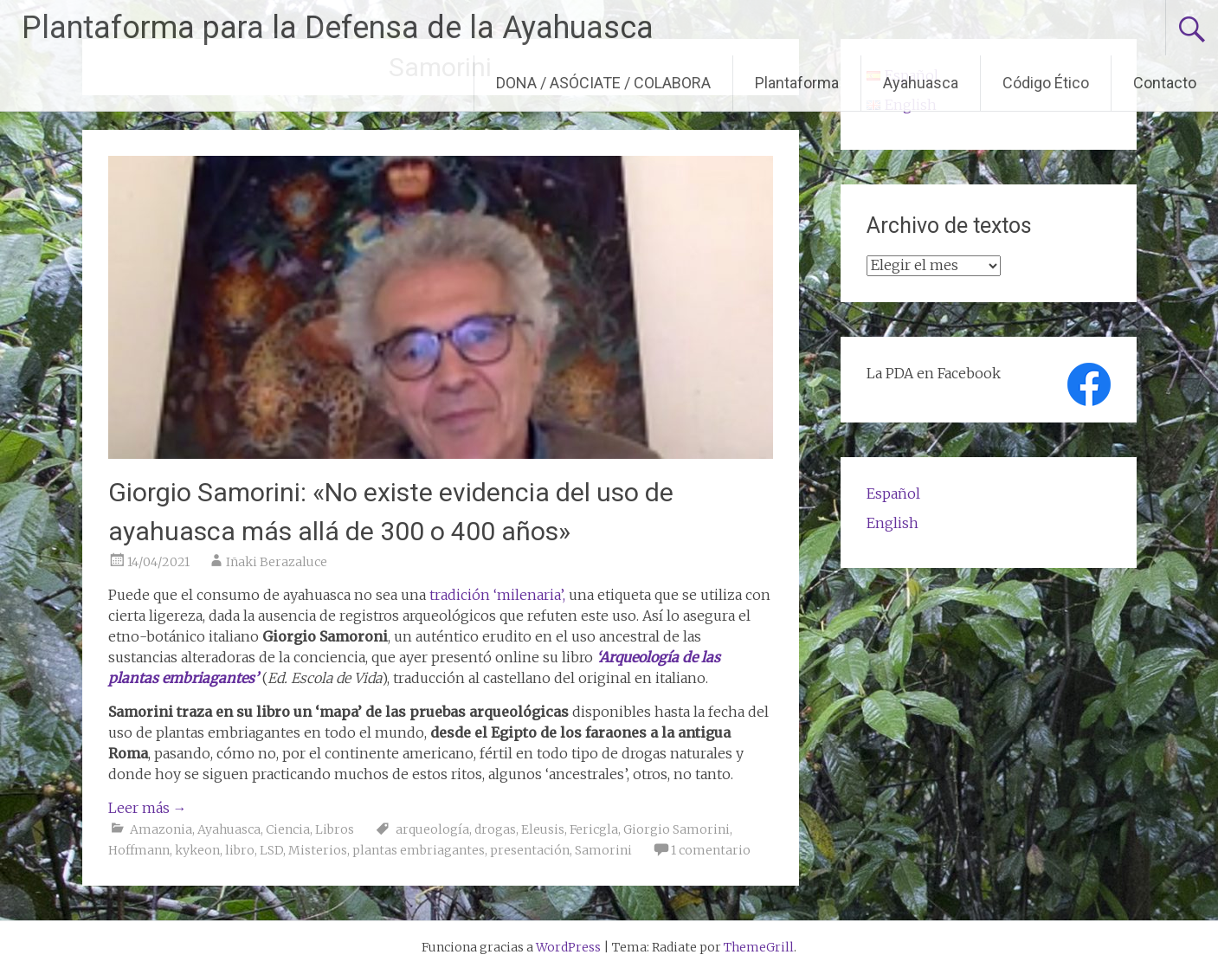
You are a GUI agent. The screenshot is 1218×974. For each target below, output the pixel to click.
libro (240, 850)
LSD (271, 850)
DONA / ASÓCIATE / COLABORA (603, 83)
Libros (334, 829)
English (892, 523)
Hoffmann (139, 850)
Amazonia (161, 829)
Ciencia (288, 829)
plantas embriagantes (418, 850)
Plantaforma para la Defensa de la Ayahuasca (338, 28)
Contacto (1164, 83)
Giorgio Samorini (676, 829)
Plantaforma (797, 83)
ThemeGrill (759, 947)
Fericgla (594, 829)
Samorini (603, 850)
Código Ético (1045, 83)
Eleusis (542, 829)
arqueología (432, 829)
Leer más (147, 807)
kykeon (197, 850)
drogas (495, 829)
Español (893, 493)
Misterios (317, 850)
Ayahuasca (920, 83)
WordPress (568, 947)
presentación (530, 850)
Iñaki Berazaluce (276, 562)
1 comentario (711, 850)
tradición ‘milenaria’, (495, 594)
